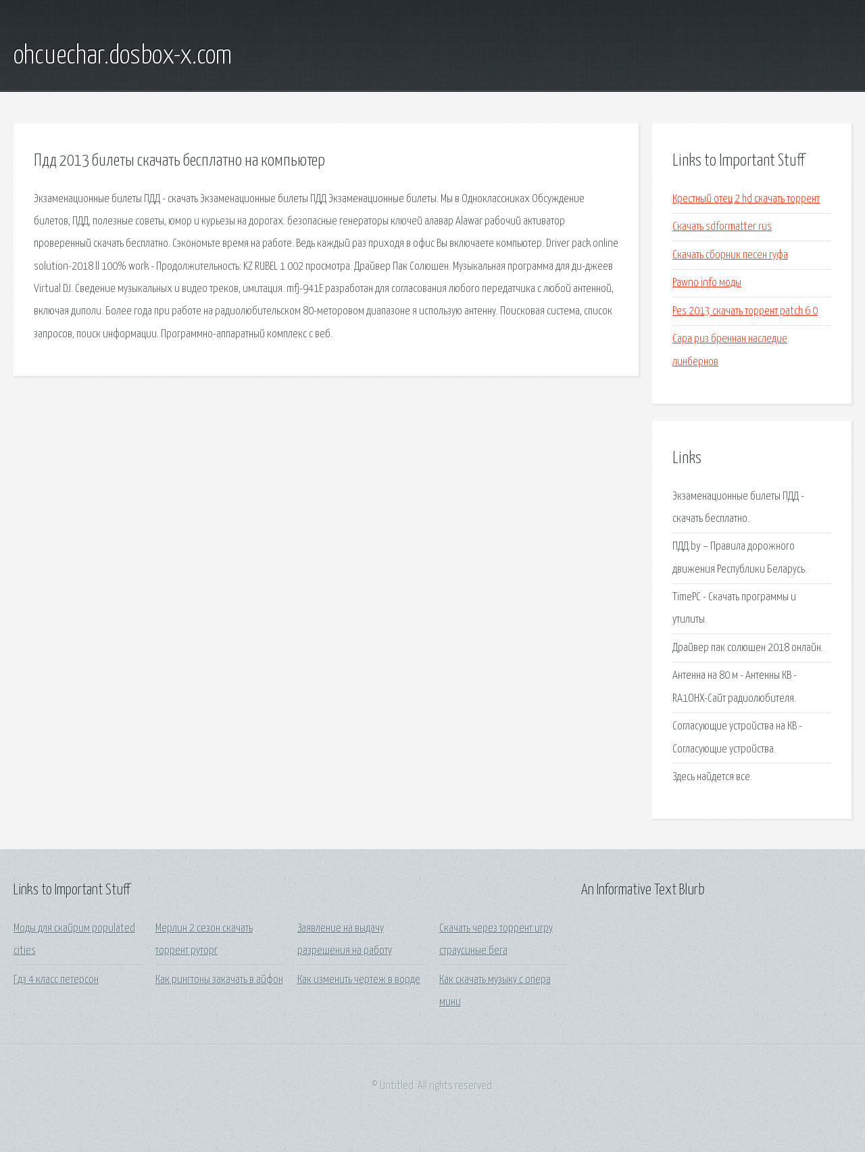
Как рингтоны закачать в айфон (219, 980)
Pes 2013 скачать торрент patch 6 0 (745, 311)
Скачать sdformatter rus (722, 227)
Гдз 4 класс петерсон (56, 980)
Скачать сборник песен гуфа (730, 255)
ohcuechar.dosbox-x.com (123, 56)
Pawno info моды (706, 283)
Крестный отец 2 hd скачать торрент (746, 199)
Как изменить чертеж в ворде (358, 980)
